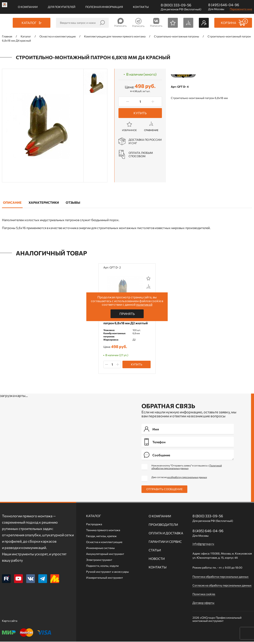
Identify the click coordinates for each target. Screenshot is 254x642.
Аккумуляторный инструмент (105, 554)
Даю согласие (179, 477)
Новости (157, 559)
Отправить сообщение (164, 489)
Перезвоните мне (241, 9)
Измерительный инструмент (104, 578)
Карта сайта (9, 621)
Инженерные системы (100, 548)
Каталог (93, 516)
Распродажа (94, 524)
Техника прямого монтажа (103, 530)
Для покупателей (61, 7)
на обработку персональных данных (187, 477)
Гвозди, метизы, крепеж (101, 536)
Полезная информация (104, 7)
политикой (144, 304)
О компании (28, 7)
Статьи (155, 550)
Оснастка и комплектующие (104, 542)
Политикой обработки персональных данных (186, 467)
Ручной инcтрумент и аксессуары (107, 572)
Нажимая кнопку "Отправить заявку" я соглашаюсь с (186, 467)
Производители (163, 525)
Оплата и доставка (166, 533)
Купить (140, 113)
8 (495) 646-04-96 (223, 5)
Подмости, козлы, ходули (102, 566)
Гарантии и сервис (165, 542)
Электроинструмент (99, 560)
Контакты (141, 7)
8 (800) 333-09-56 (176, 5)
